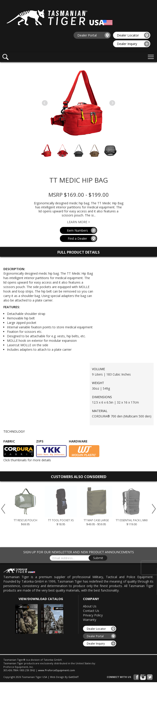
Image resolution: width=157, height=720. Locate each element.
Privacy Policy (93, 615)
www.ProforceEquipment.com (56, 670)
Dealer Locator (133, 35)
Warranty (89, 619)
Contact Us (91, 611)
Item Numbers (82, 230)
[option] (25, 507)
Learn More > (78, 222)
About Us (89, 606)
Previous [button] (3, 509)
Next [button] (154, 509)
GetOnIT (73, 677)
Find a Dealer (82, 238)
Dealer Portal (93, 35)
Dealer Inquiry (133, 44)
